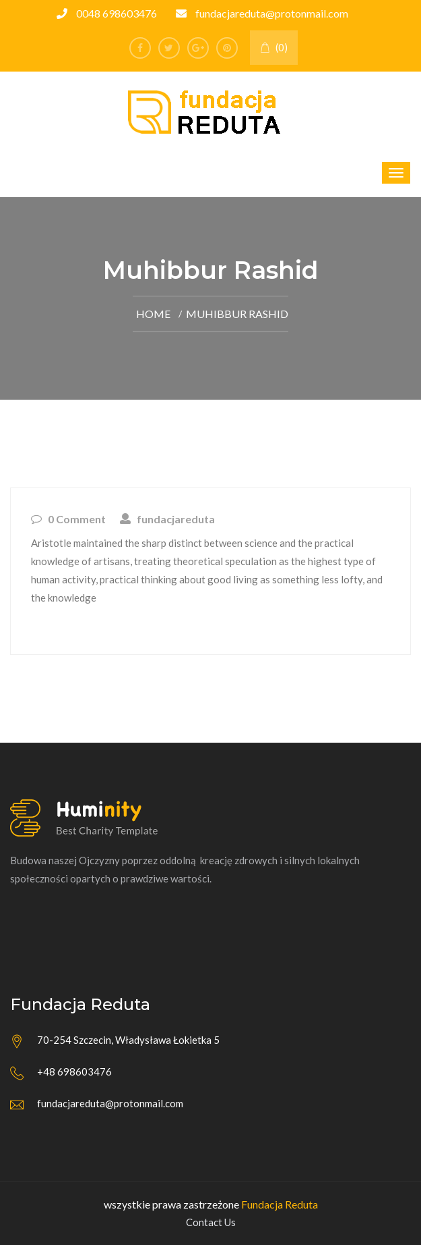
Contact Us (211, 1222)
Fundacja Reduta (279, 1204)
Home (153, 313)
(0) (274, 47)
